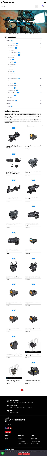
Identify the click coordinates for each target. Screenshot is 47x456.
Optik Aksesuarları (15, 52)
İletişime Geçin (34, 433)
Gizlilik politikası (26, 454)
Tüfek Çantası (12, 73)
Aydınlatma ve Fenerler (25, 93)
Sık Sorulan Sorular (35, 438)
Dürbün (12, 50)
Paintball (24, 103)
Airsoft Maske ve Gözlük (14, 45)
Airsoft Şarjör (25, 83)
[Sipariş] (34, 126)
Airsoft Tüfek (25, 88)
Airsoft (14, 33)
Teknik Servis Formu (35, 435)
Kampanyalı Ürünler (24, 100)
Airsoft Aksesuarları (20, 33)
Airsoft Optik (27, 33)
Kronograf (11, 66)
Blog (19, 435)
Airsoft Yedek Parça (25, 90)
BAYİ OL (8, 427)
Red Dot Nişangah (15, 55)
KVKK (19, 440)
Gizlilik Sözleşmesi (21, 437)
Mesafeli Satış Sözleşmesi (23, 438)
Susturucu (11, 69)
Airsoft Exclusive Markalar (25, 78)
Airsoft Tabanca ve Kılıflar (25, 85)
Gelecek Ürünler (10, 97)
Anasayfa (10, 33)
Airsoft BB (25, 76)
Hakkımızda (20, 433)
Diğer (12, 59)
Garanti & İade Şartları (35, 437)
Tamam (20, 454)
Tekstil (24, 106)
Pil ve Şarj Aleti (25, 95)
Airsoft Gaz (10, 80)
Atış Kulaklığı (12, 57)
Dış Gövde (13, 62)
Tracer (12, 71)
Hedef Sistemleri (12, 64)
